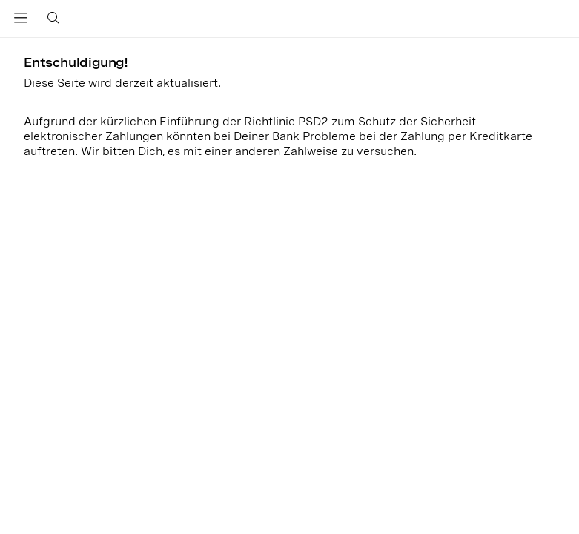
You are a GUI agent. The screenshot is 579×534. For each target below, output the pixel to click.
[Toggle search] (51, 18)
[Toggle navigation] (21, 21)
